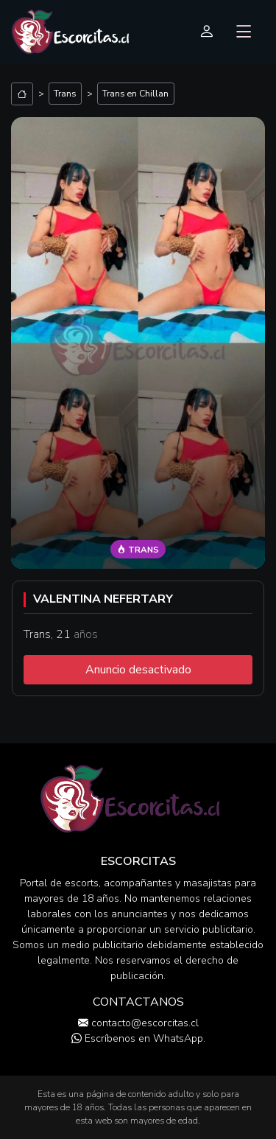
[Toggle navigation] (244, 32)
